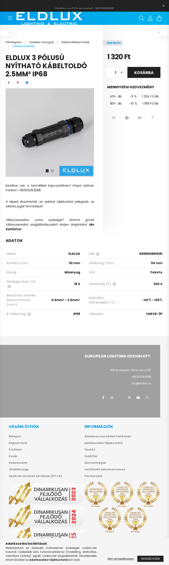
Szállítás (90, 456)
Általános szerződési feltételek (107, 436)
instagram (111, 397)
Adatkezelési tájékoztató (103, 443)
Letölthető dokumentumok (104, 469)
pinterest (129, 397)
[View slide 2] (52, 170)
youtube (138, 397)
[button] (113, 118)
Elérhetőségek (95, 462)
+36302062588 (141, 377)
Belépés (15, 436)
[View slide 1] (47, 170)
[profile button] (150, 18)
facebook (103, 397)
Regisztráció (18, 443)
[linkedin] (27, 83)
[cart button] (159, 18)
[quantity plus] (121, 72)
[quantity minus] (109, 72)
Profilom (15, 449)
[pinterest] (17, 83)
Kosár (13, 456)
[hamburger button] (10, 18)
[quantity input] (115, 72)
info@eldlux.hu (141, 383)
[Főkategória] (14, 42)
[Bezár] (163, 6)
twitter (120, 397)
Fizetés (89, 449)
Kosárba (144, 72)
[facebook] (9, 83)
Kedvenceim (18, 462)
